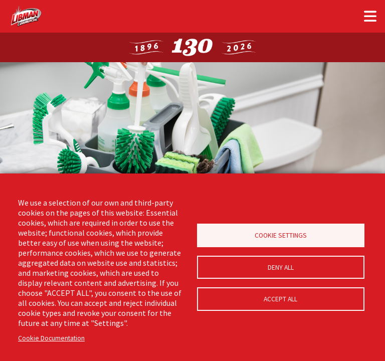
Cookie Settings (281, 235)
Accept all (280, 300)
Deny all (281, 267)
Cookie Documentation (51, 338)
